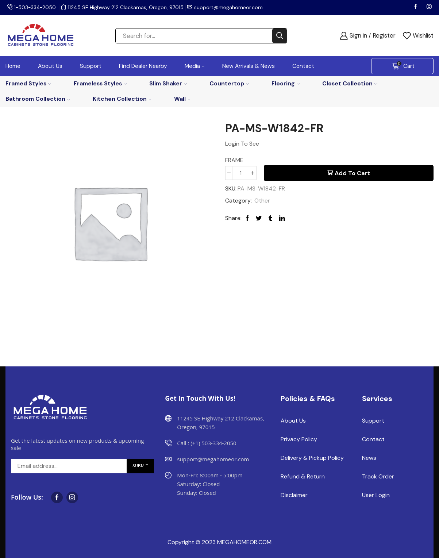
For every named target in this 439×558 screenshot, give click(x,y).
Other (262, 200)
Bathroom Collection (37, 99)
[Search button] (279, 35)
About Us (50, 66)
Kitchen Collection (122, 99)
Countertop (229, 83)
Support (90, 66)
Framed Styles (28, 83)
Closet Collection (349, 83)
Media (195, 66)
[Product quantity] (240, 173)
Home (12, 66)
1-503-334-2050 (35, 7)
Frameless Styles (100, 83)
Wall (182, 99)
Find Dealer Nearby (143, 66)
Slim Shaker (168, 83)
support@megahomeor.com (230, 7)
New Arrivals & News (248, 66)
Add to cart (352, 173)
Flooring (286, 83)
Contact (303, 66)
